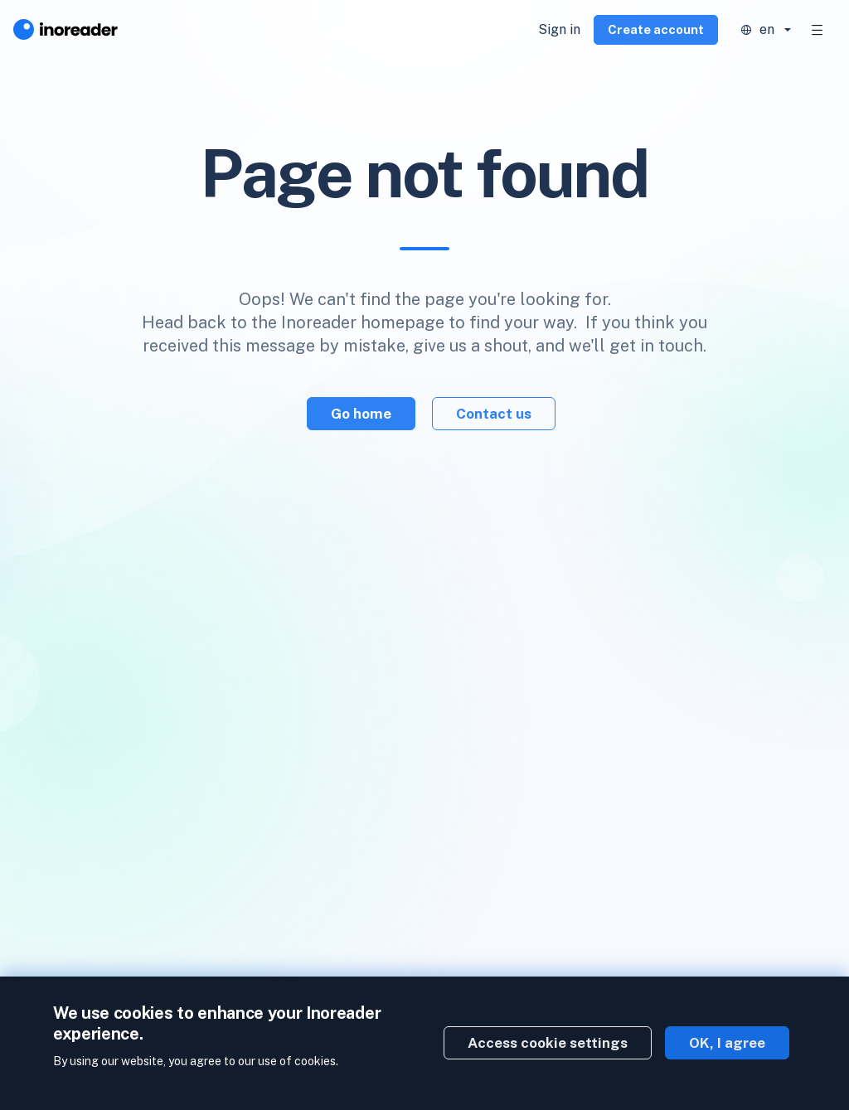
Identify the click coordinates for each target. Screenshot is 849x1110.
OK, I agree (727, 1043)
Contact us (493, 413)
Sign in (559, 29)
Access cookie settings (548, 1043)
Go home (361, 413)
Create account (656, 29)
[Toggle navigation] (817, 29)
